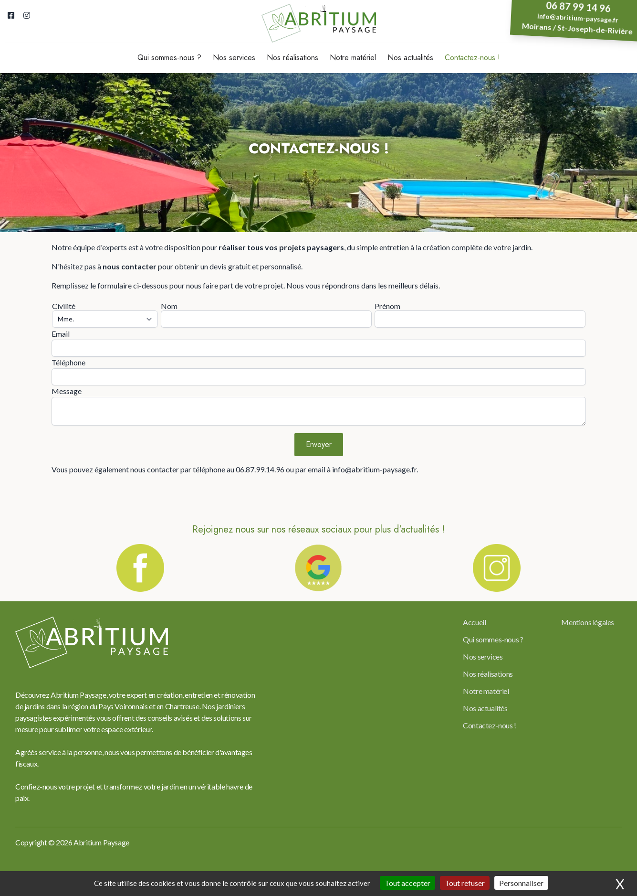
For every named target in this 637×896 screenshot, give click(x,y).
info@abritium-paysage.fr (578, 18)
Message (67, 390)
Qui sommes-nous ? (169, 57)
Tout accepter (407, 882)
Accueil (474, 622)
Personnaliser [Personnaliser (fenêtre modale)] (521, 882)
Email (61, 333)
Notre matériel (353, 57)
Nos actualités (410, 57)
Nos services (234, 57)
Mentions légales (587, 622)
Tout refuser (465, 882)
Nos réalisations (292, 57)
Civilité (63, 305)
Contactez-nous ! (472, 57)
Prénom (387, 305)
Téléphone (68, 362)
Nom (169, 305)
